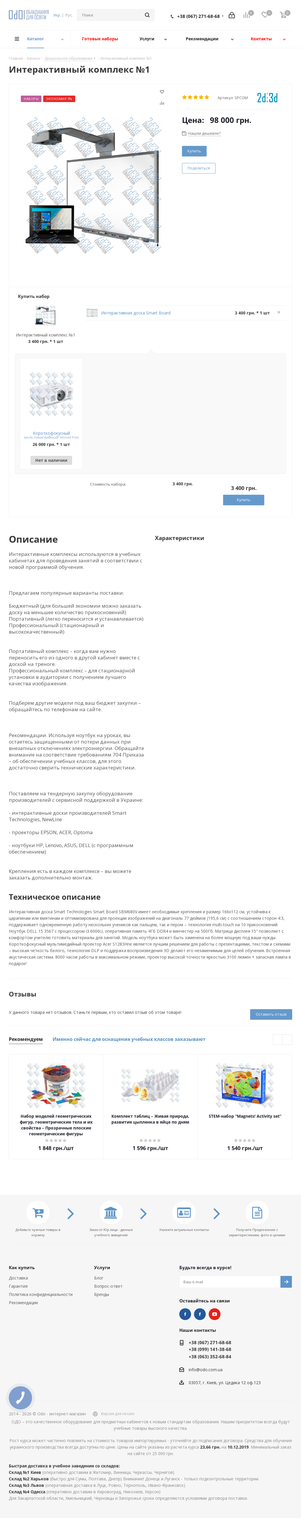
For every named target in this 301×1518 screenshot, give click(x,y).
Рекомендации (23, 1302)
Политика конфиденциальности (41, 1294)
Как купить (22, 1267)
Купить (194, 151)
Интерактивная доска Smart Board (135, 313)
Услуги (102, 1267)
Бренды (101, 1294)
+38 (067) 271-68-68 (198, 16)
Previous (278, 1040)
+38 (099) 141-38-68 (210, 1349)
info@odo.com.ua (206, 1369)
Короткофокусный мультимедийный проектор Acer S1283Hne (51, 437)
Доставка (18, 1278)
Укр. (57, 15)
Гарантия (18, 1286)
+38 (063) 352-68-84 (210, 1356)
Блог (98, 1278)
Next (287, 1040)
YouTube (214, 1314)
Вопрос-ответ (108, 1286)
